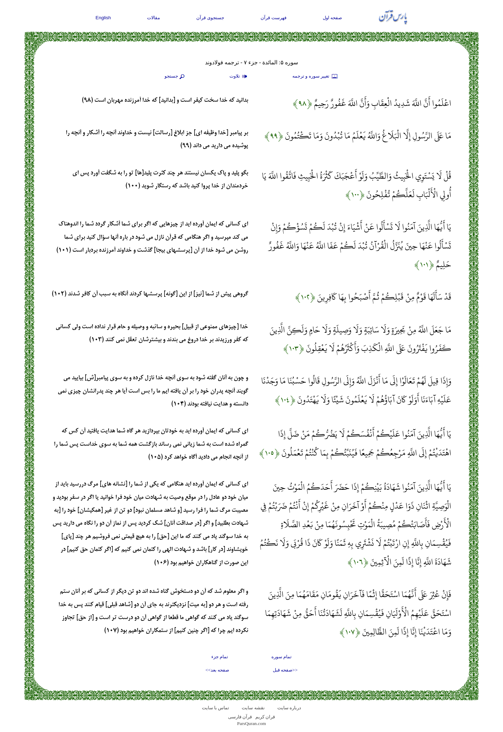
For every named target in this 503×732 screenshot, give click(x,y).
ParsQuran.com (251, 723)
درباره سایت (289, 707)
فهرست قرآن (273, 17)
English (103, 17)
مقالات (153, 17)
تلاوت (239, 76)
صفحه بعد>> (217, 670)
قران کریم (265, 716)
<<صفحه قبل (285, 670)
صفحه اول (332, 17)
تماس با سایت (215, 707)
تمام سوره (281, 656)
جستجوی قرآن (210, 17)
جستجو (175, 76)
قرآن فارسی (240, 716)
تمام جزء (219, 656)
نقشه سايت (253, 707)
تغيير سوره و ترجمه (315, 76)
